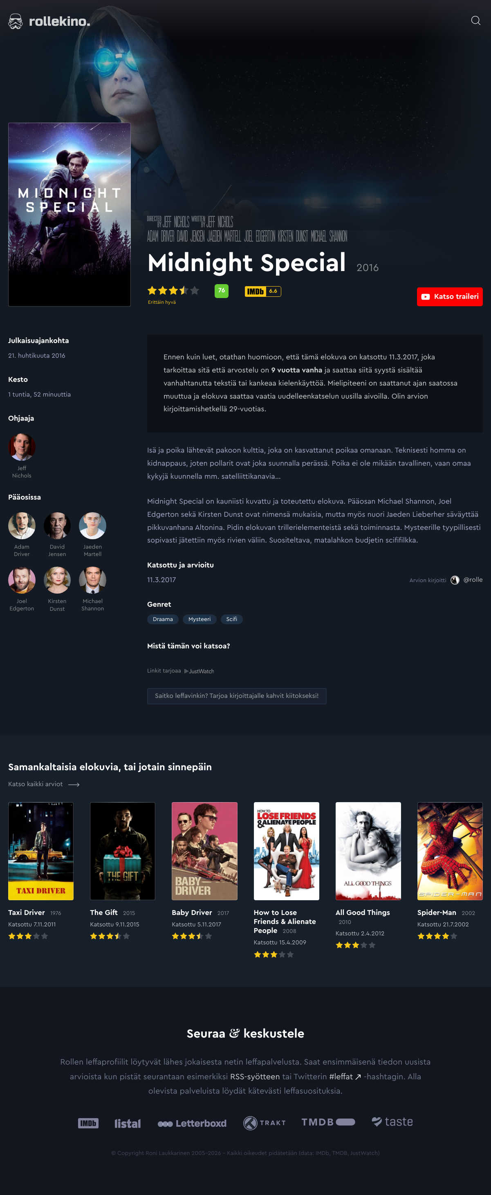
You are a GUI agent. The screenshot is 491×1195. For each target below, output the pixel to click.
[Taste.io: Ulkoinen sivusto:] (392, 1123)
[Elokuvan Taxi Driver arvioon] (41, 872)
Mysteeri (199, 619)
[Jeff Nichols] (22, 456)
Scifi (232, 619)
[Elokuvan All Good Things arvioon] (368, 876)
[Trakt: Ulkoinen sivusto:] (266, 1123)
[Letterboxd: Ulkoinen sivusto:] (192, 1123)
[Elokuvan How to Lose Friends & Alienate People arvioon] (286, 881)
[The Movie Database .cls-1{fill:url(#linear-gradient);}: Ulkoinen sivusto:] (328, 1123)
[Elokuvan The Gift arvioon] (122, 872)
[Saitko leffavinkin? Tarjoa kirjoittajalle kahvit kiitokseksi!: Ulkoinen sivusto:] (237, 696)
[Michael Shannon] (92, 590)
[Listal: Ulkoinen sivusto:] (126, 1123)
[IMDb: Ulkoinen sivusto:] (88, 1123)
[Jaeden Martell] (92, 535)
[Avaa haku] (476, 16)
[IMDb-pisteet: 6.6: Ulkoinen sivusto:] (263, 291)
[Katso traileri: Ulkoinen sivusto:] (450, 290)
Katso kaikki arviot (44, 784)
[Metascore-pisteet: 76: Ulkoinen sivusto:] (222, 291)
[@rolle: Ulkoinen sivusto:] (467, 580)
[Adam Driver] (22, 535)
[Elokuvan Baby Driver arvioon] (204, 872)
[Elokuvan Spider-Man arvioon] (450, 872)
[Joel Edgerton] (22, 590)
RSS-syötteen (255, 1076)
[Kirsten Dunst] (57, 590)
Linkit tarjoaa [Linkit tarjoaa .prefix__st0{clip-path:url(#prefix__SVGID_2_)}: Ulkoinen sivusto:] (180, 670)
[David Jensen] (57, 535)
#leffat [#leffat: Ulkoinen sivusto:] (341, 1076)
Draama (163, 619)
